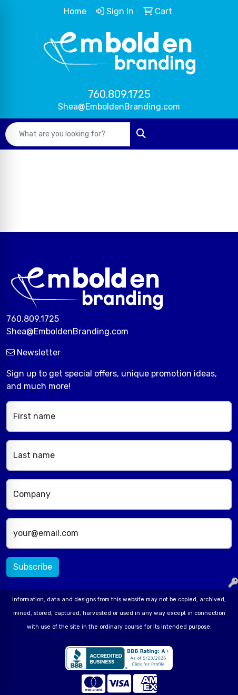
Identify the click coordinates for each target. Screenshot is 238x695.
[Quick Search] (68, 134)
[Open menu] (216, 134)
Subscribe (32, 567)
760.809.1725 (119, 94)
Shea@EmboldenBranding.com (119, 107)
